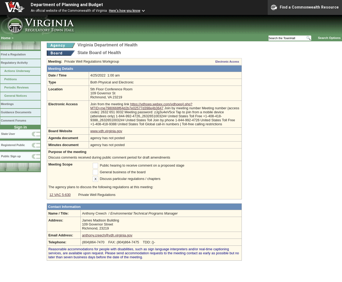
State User (8, 133)
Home (6, 38)
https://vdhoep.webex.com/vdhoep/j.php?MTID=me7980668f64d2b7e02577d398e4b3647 (141, 106)
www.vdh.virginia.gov (106, 131)
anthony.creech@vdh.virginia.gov (107, 235)
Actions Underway (17, 70)
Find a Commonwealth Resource (305, 7)
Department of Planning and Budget (67, 4)
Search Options (329, 37)
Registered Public (13, 145)
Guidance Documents (16, 112)
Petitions (10, 79)
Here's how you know (124, 11)
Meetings (7, 104)
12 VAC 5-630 (60, 195)
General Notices (15, 95)
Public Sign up (11, 156)
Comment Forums (13, 120)
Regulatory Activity (14, 62)
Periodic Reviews (16, 87)
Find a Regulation (13, 54)
